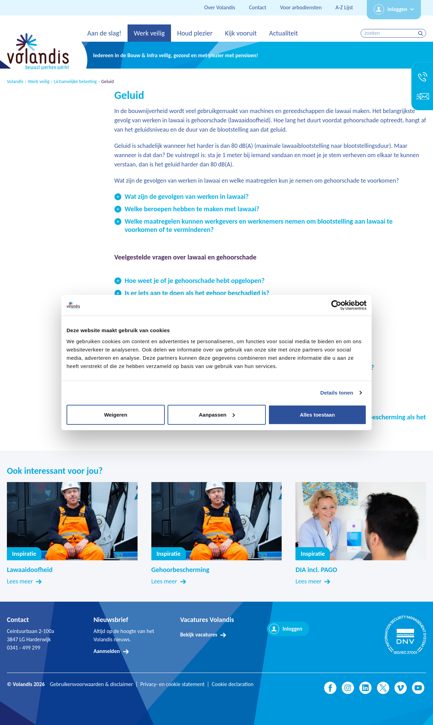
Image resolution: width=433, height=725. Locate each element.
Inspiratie (24, 554)
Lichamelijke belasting (75, 81)
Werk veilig (149, 33)
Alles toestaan (317, 414)
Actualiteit (283, 33)
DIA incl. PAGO (316, 569)
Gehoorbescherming (180, 569)
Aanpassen (217, 414)
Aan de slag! (104, 33)
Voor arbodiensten (301, 7)
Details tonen (336, 393)
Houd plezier (195, 33)
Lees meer (20, 581)
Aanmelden (106, 651)
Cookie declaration (232, 684)
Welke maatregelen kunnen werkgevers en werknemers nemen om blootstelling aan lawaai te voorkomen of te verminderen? (259, 225)
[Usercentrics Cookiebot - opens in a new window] (336, 305)
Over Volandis (219, 7)
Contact (257, 7)
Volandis (15, 81)
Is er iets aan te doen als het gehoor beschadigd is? (197, 293)
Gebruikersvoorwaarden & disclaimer (91, 684)
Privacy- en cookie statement (172, 684)
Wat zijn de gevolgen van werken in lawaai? (187, 196)
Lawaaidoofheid (29, 569)
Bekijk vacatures (198, 634)
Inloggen (397, 9)
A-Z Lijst (344, 7)
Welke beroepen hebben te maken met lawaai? (192, 209)
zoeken (421, 33)
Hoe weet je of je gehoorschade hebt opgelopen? (195, 280)
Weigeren (115, 414)
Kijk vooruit (240, 33)
